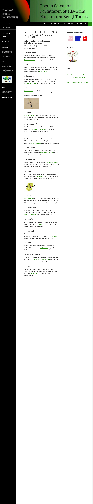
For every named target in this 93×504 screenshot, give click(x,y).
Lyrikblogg (63, 23)
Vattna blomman (29, 60)
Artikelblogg (49, 23)
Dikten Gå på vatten (30, 83)
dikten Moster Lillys (52, 162)
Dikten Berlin (28, 198)
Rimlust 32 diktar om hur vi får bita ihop (76, 74)
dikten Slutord (35, 273)
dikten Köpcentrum (30, 214)
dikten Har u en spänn (38, 129)
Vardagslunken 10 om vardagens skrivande (76, 80)
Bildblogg (56, 23)
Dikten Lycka (40, 176)
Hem (44, 23)
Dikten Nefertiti (36, 143)
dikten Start (43, 71)
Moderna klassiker (6, 33)
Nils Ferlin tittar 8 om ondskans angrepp (76, 77)
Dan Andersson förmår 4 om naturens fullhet (77, 72)
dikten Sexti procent (46, 153)
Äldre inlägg (70, 23)
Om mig (81, 23)
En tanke (76, 23)
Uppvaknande (6, 24)
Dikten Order (28, 91)
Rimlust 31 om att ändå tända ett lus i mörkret (77, 82)
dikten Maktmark (51, 236)
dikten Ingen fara (41, 224)
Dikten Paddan (29, 115)
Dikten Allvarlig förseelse (41, 259)
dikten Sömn (44, 248)
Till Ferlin (4, 36)
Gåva (86, 23)
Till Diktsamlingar (6, 41)
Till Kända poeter (6, 30)
